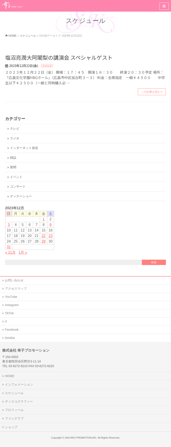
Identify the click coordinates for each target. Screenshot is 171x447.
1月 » (23, 252)
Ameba (10, 338)
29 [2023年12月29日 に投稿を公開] (44, 241)
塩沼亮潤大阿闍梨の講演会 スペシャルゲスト (59, 57)
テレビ (14, 128)
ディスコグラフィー (19, 401)
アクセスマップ (16, 288)
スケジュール (14, 393)
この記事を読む (150, 91)
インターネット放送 (24, 148)
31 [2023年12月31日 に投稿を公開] (9, 247)
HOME (9, 376)
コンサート (18, 186)
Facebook (11, 329)
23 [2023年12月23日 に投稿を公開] (51, 236)
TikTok (9, 313)
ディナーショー (21, 196)
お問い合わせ (14, 280)
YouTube (11, 297)
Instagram (12, 305)
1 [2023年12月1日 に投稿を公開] (44, 219)
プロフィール (14, 410)
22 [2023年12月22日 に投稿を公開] (44, 236)
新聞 (13, 167)
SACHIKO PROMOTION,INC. (81, 437)
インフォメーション (19, 384)
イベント (47, 66)
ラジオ (14, 138)
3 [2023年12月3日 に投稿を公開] (9, 225)
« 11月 (10, 252)
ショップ (11, 427)
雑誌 (13, 157)
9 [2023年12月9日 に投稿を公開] (50, 225)
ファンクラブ (14, 418)
